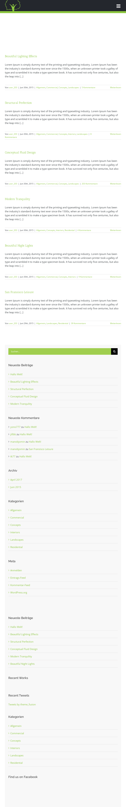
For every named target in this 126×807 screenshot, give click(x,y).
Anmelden (16, 570)
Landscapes (73, 87)
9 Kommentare (85, 276)
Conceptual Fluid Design (20, 152)
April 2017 (16, 479)
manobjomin (17, 441)
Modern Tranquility (17, 199)
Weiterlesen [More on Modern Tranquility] (115, 230)
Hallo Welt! (16, 374)
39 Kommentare (78, 323)
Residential (70, 230)
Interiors (72, 134)
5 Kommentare (88, 87)
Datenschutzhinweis (69, 797)
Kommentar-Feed (20, 585)
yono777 (15, 426)
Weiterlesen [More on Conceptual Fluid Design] (115, 183)
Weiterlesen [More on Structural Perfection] (115, 134)
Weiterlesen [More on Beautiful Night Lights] (115, 276)
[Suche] (114, 351)
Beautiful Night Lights (19, 245)
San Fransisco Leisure (19, 292)
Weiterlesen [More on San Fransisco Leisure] (115, 323)
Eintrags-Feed (18, 577)
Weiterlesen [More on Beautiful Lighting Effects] (115, 87)
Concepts (63, 87)
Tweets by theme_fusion (22, 704)
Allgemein (40, 87)
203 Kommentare (90, 183)
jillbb (13, 434)
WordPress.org (18, 592)
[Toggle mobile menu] (118, 6)
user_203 (13, 87)
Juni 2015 (15, 487)
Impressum (53, 797)
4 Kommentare (84, 230)
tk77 (12, 456)
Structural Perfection (18, 102)
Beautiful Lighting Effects (21, 56)
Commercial (52, 87)
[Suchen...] (59, 351)
